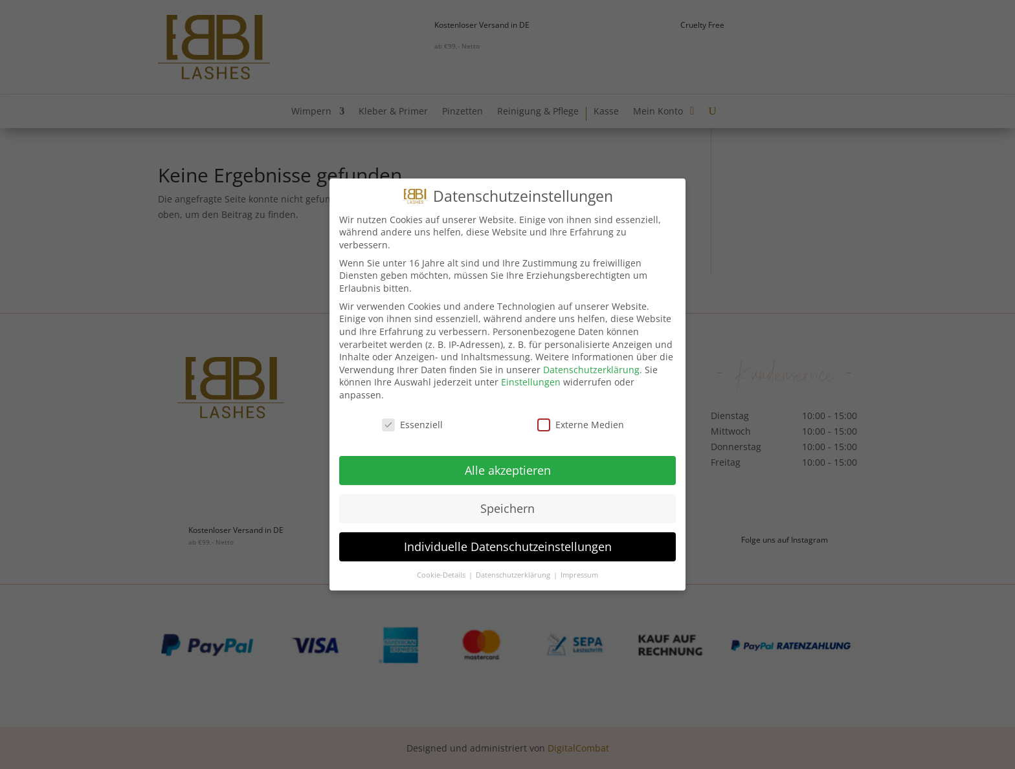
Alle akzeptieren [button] (508, 470)
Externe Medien (580, 424)
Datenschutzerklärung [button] (514, 574)
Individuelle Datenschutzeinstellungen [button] (508, 546)
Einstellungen (531, 382)
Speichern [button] (507, 508)
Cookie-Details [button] (442, 574)
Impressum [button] (579, 574)
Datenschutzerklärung (591, 369)
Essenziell (412, 424)
